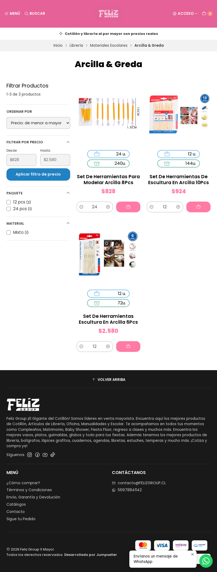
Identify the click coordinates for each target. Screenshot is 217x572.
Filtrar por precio (38, 142)
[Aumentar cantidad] (108, 207)
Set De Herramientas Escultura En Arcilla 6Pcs (108, 319)
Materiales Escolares (108, 46)
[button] (108, 380)
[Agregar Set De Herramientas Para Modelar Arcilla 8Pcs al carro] (128, 207)
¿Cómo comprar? (23, 483)
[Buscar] (34, 13)
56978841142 (127, 490)
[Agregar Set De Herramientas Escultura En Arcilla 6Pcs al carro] (128, 346)
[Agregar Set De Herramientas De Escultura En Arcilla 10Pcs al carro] (198, 207)
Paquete (38, 193)
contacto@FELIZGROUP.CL (139, 483)
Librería (76, 46)
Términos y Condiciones (29, 490)
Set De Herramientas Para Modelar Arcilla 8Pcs (108, 179)
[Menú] (12, 13)
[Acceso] (185, 13)
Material (38, 223)
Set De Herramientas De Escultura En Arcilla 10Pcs (178, 179)
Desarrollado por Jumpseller (90, 554)
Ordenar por (19, 112)
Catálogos (16, 504)
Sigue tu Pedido (20, 519)
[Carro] (207, 13)
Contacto (15, 511)
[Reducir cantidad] (81, 207)
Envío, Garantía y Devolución (33, 497)
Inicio (58, 46)
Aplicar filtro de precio (38, 174)
